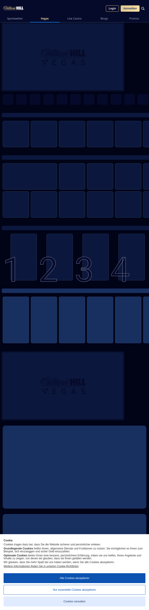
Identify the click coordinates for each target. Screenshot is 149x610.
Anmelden (130, 8)
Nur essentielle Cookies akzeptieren (74, 589)
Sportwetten (15, 18)
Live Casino (74, 18)
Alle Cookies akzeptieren (74, 578)
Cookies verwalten (74, 601)
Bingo (104, 18)
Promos (134, 18)
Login (112, 8)
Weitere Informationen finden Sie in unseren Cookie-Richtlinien (41, 566)
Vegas (45, 18)
